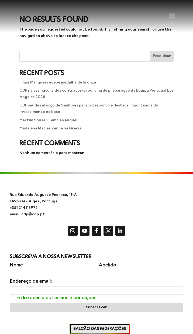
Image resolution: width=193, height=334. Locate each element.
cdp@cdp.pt (33, 214)
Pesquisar (162, 56)
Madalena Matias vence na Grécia (50, 128)
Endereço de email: (31, 281)
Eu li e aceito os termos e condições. (57, 298)
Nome (16, 265)
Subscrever (96, 307)
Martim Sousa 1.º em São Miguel (48, 120)
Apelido (107, 265)
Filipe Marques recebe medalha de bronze (57, 83)
